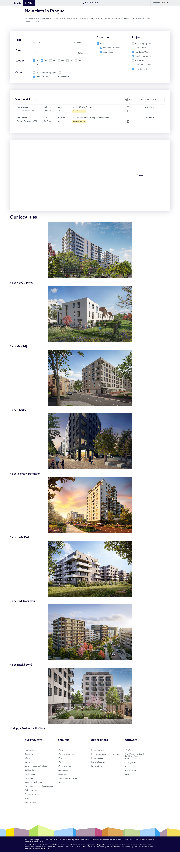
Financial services (97, 750)
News (27, 798)
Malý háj (28, 762)
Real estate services (98, 762)
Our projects (33, 740)
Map (126, 767)
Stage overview (31, 802)
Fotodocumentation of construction (39, 786)
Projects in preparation (33, 790)
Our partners (63, 774)
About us (63, 740)
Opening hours (130, 763)
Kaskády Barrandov (32, 770)
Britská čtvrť (29, 754)
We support (62, 758)
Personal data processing (67, 778)
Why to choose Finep (66, 754)
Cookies (61, 782)
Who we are (62, 750)
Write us (127, 775)
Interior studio (96, 766)
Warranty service (64, 766)
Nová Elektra (30, 774)
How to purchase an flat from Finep (105, 754)
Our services (99, 740)
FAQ (60, 762)
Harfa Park (29, 778)
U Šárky (27, 758)
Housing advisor (97, 758)
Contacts (156, 3)
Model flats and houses (33, 782)
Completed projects (32, 794)
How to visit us (130, 771)
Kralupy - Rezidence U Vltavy (36, 766)
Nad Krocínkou (30, 750)
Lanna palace (63, 770)
